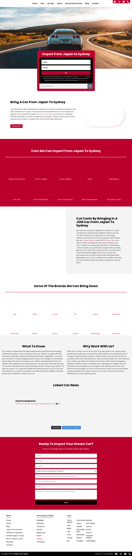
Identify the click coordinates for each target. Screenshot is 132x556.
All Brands (116, 333)
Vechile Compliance (14, 532)
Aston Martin (69, 521)
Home (34, 3)
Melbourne (41, 532)
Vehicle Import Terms (15, 536)
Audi (14, 314)
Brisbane (40, 523)
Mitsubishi (14, 333)
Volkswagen (96, 333)
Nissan (34, 333)
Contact (95, 3)
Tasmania (41, 542)
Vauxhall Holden (89, 537)
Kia (75, 314)
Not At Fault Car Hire (73, 3)
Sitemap (9, 542)
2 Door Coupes (41, 179)
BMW (35, 314)
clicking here (83, 80)
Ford (69, 534)
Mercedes (116, 314)
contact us (81, 77)
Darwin (39, 529)
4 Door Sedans (65, 179)
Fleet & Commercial (16, 179)
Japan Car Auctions (14, 529)
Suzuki (88, 529)
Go (66, 73)
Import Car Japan (46, 114)
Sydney (39, 539)
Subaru (55, 333)
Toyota (75, 333)
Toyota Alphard (89, 240)
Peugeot (80, 541)
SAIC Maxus (90, 523)
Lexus (79, 523)
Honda (55, 314)
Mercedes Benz (81, 530)
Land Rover (81, 520)
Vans (90, 179)
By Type (50, 3)
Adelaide (40, 520)
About (59, 3)
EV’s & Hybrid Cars (41, 199)
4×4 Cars (16, 199)
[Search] (90, 86)
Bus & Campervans (89, 199)
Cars (42, 3)
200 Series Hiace (109, 240)
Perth (39, 536)
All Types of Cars (114, 199)
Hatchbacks (114, 179)
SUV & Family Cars (65, 199)
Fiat (68, 531)
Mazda (95, 314)
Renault (89, 520)
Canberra (41, 526)
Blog (87, 3)
